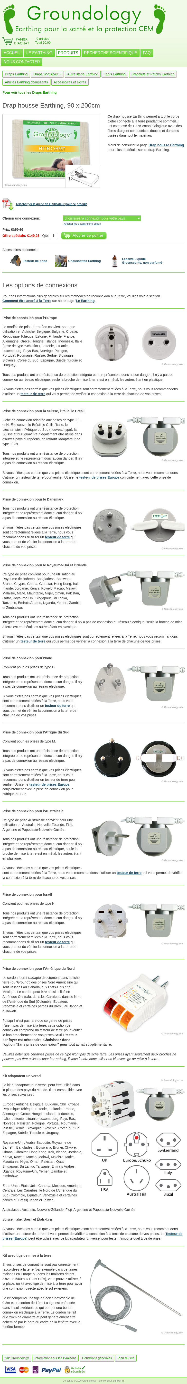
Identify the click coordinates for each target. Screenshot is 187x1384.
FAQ (147, 53)
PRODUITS (68, 53)
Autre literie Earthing (82, 74)
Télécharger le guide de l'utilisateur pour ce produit (51, 204)
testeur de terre (32, 394)
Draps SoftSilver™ (47, 74)
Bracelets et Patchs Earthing (153, 74)
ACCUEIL (12, 53)
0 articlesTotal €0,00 (43, 40)
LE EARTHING (39, 53)
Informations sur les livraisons (55, 1358)
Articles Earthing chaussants (26, 82)
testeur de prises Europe (99, 477)
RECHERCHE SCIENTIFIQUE (110, 53)
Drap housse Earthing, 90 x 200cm (51, 105)
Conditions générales (97, 1358)
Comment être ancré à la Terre (26, 301)
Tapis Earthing (115, 74)
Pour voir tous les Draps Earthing (29, 92)
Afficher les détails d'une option (82, 223)
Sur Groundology (17, 1358)
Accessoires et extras (70, 82)
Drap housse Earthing (166, 145)
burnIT (120, 1380)
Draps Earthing (16, 74)
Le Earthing (85, 301)
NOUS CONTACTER (22, 62)
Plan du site (126, 1358)
